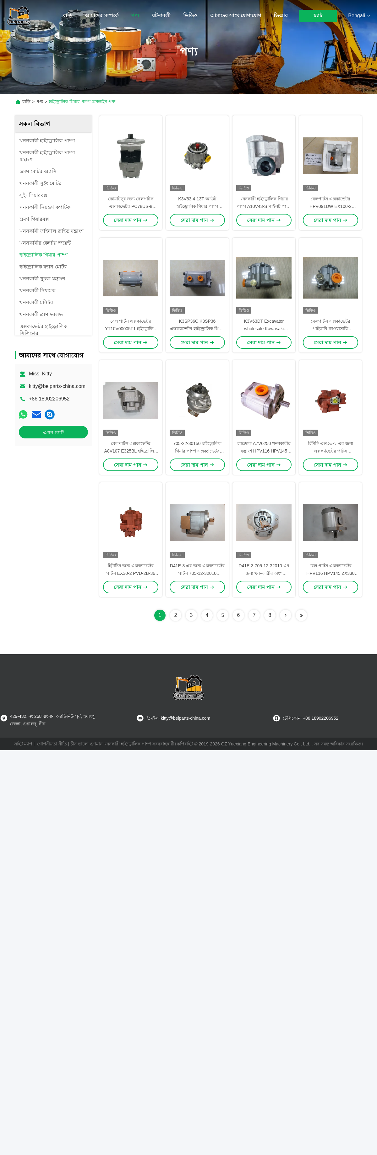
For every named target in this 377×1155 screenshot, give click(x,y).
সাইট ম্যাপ (23, 743)
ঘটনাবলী (161, 15)
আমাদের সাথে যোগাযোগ (235, 15)
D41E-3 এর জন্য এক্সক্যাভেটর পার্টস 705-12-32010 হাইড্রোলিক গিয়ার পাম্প (197, 573)
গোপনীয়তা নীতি (52, 743)
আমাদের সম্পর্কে (101, 15)
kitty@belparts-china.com (57, 386)
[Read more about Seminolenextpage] (285, 615)
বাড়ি (67, 15)
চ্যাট (318, 15)
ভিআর (281, 15)
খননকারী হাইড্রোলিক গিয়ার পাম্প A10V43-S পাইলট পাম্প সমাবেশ (264, 206)
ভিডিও (190, 15)
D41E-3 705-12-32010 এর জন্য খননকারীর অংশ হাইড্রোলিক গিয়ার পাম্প (263, 573)
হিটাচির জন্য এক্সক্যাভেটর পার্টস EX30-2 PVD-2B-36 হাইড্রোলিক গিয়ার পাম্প (130, 573)
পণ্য (135, 15)
